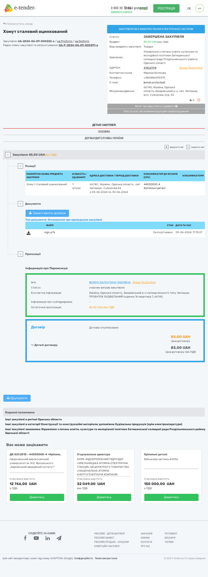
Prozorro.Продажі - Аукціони (111, 542)
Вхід (143, 8)
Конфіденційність (83, 558)
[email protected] (154, 82)
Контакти (146, 542)
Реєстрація (166, 8)
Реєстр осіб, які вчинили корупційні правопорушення (156, 111)
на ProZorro (65, 41)
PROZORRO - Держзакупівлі (109, 533)
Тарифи (169, 542)
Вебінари (170, 537)
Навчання (146, 533)
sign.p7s (49, 232)
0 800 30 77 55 (121, 8)
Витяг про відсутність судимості (156, 106)
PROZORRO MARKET (104, 537)
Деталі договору (44, 345)
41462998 (150, 67)
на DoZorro (82, 41)
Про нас (145, 546)
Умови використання (106, 558)
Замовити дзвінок (121, 11)
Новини (145, 537)
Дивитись (37, 497)
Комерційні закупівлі (107, 546)
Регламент (171, 533)
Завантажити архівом (47, 213)
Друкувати (17, 398)
